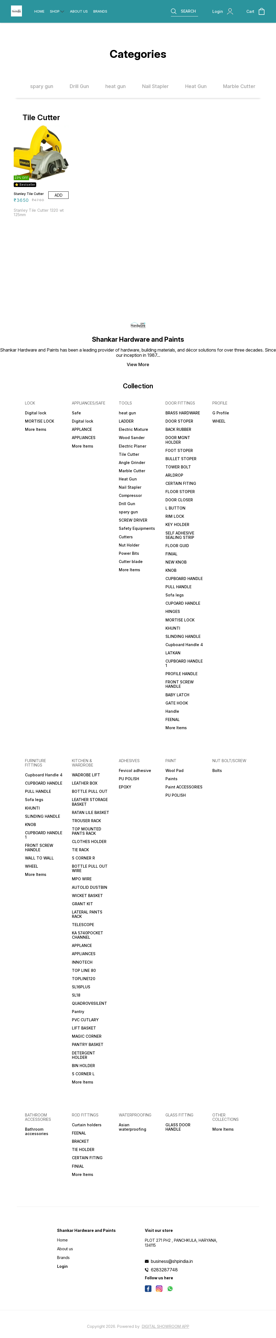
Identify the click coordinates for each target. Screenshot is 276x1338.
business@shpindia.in (172, 1261)
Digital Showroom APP (165, 1326)
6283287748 (164, 1269)
